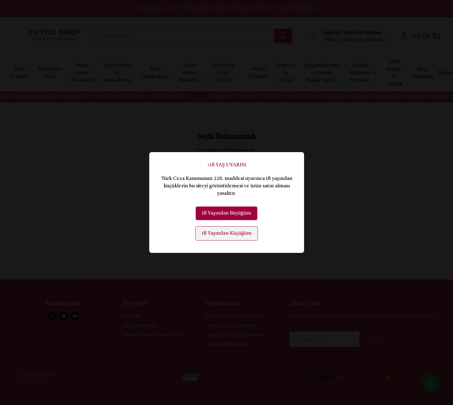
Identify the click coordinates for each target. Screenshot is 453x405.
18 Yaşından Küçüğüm (226, 233)
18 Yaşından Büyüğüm (226, 213)
